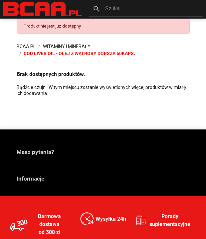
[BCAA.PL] (43, 9)
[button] (146, 9)
